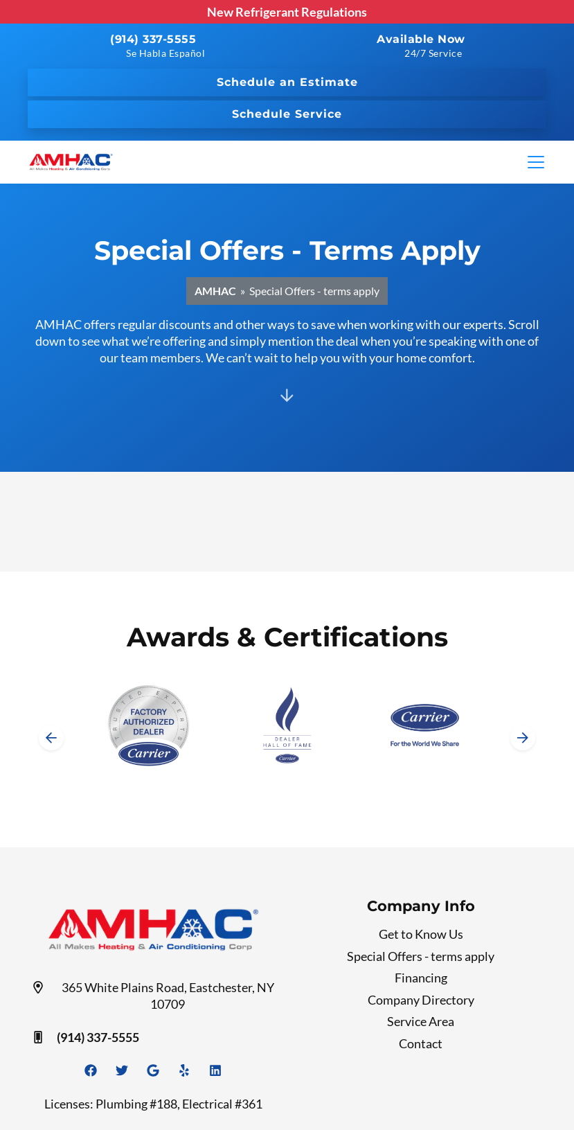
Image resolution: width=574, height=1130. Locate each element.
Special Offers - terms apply (420, 956)
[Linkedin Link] (215, 1070)
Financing (421, 977)
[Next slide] (522, 737)
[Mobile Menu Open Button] (536, 162)
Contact (420, 1043)
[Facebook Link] (90, 1070)
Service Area (420, 1021)
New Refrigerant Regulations (287, 11)
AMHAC (215, 290)
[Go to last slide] (51, 737)
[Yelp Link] (184, 1070)
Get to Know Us (421, 934)
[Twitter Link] (121, 1070)
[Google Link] (153, 1070)
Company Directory (421, 999)
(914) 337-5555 (153, 39)
